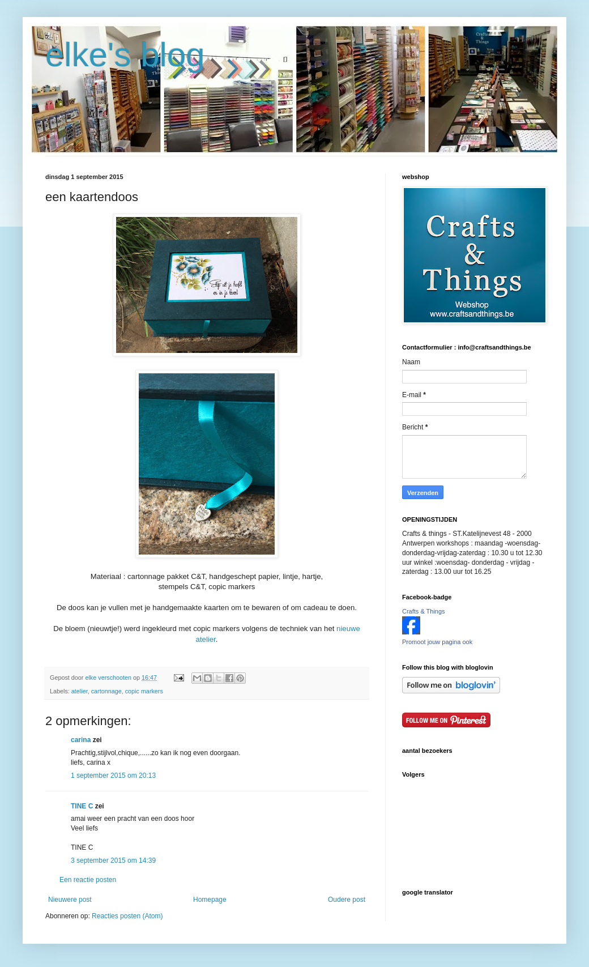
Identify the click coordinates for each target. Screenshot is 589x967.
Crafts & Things (423, 611)
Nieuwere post (70, 900)
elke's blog (125, 55)
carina (81, 740)
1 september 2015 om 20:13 (113, 775)
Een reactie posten (87, 880)
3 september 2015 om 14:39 (113, 860)
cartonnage (106, 691)
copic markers (144, 691)
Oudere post (346, 900)
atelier (79, 691)
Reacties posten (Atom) (127, 916)
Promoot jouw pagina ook (437, 641)
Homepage (210, 900)
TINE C (82, 806)
